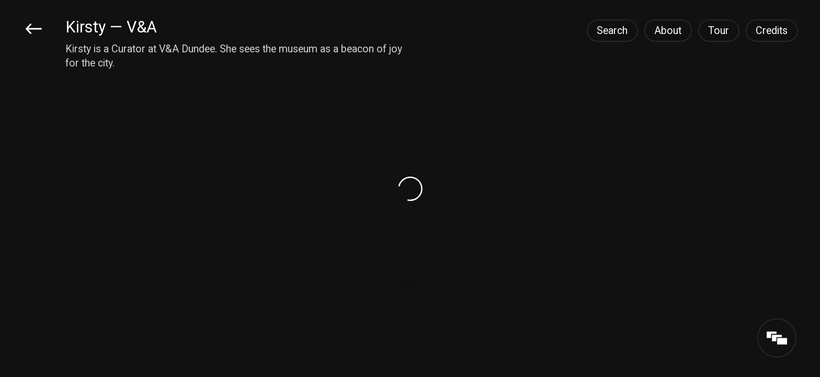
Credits (772, 31)
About (667, 31)
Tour (718, 31)
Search (612, 31)
